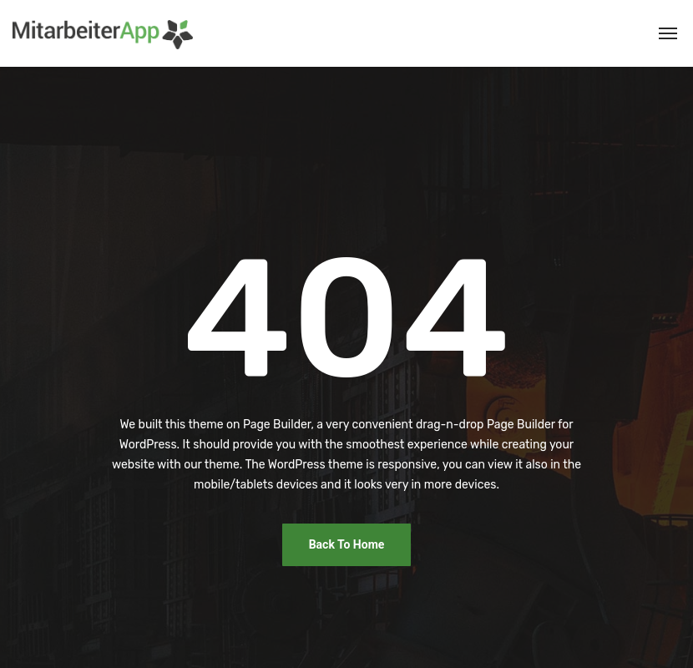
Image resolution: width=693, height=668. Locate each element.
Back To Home (347, 544)
